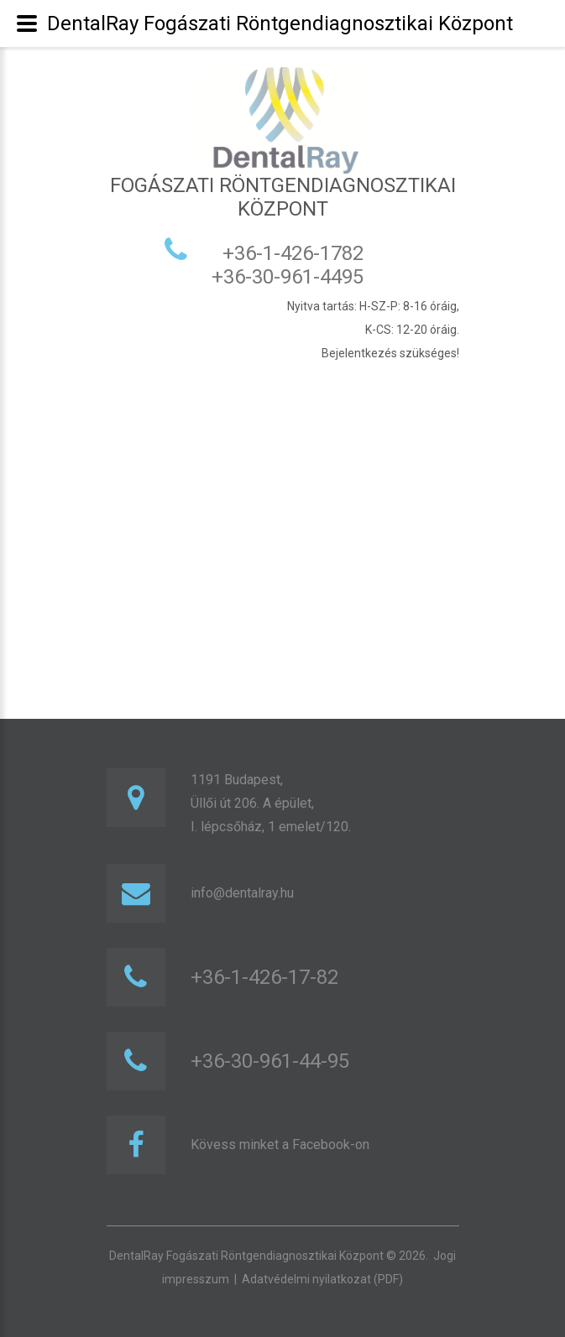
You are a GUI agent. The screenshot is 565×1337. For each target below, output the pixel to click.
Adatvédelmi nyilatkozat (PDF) (322, 1279)
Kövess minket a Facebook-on (280, 1144)
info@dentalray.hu (242, 893)
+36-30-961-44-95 (270, 1061)
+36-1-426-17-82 (264, 977)
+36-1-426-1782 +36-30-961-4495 (282, 265)
